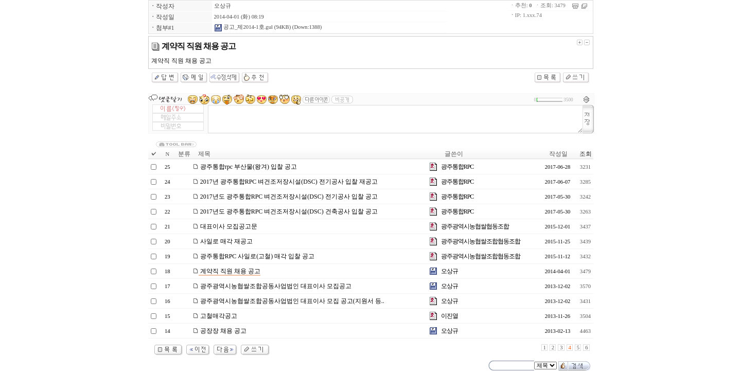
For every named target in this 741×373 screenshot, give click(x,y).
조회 (585, 153)
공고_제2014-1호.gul (243, 27)
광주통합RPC (457, 166)
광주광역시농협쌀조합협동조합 (480, 241)
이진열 (449, 315)
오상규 (222, 6)
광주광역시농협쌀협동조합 (475, 226)
